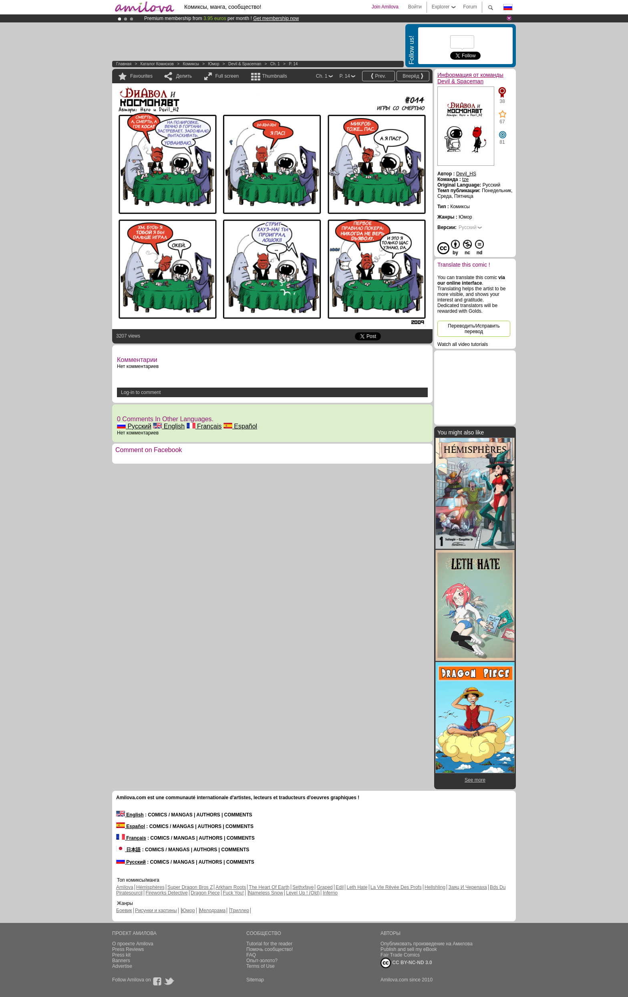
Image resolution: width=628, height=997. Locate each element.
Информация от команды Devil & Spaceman (470, 78)
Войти (415, 7)
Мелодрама (212, 910)
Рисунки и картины (156, 910)
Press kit (121, 955)
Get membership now (276, 18)
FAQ (251, 955)
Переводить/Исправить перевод (473, 328)
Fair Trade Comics (400, 955)
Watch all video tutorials (462, 344)
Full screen (227, 76)
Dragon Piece (205, 893)
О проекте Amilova (132, 944)
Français (204, 426)
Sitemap (255, 980)
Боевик (124, 910)
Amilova (124, 887)
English (169, 426)
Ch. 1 (275, 64)
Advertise (122, 966)
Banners (121, 960)
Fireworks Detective (166, 893)
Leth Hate (356, 887)
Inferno (330, 893)
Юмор (213, 64)
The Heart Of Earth (269, 887)
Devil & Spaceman (244, 64)
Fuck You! (233, 893)
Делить (184, 76)
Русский (134, 426)
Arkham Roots (230, 887)
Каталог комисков (157, 64)
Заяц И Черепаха (467, 887)
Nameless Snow (265, 893)
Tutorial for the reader (269, 944)
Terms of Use (260, 966)
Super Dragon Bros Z (190, 887)
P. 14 (293, 64)
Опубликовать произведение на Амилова (426, 944)
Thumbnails (274, 76)
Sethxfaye (303, 887)
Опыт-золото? (262, 960)
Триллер (239, 910)
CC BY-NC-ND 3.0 (406, 963)
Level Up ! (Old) (303, 893)
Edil (340, 887)
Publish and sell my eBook (408, 949)
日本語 (128, 849)
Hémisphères (150, 887)
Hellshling (435, 887)
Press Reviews (128, 949)
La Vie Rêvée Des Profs (396, 887)
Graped (325, 887)
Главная (123, 64)
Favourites (141, 76)
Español (240, 426)
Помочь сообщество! (269, 949)
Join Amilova (385, 7)
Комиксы (191, 64)
